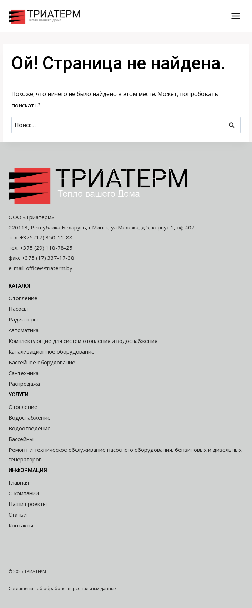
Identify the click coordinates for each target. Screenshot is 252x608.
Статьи (18, 514)
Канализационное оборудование (52, 351)
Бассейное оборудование (42, 362)
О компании (24, 493)
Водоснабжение (30, 417)
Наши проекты (28, 503)
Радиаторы (23, 319)
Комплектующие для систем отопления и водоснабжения (83, 340)
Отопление (23, 298)
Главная (19, 482)
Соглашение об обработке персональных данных (62, 589)
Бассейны (21, 438)
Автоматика (24, 330)
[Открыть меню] (235, 16)
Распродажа (24, 383)
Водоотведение (30, 428)
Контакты (21, 525)
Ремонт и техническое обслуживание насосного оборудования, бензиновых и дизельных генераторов (125, 454)
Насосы (18, 308)
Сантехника (24, 372)
